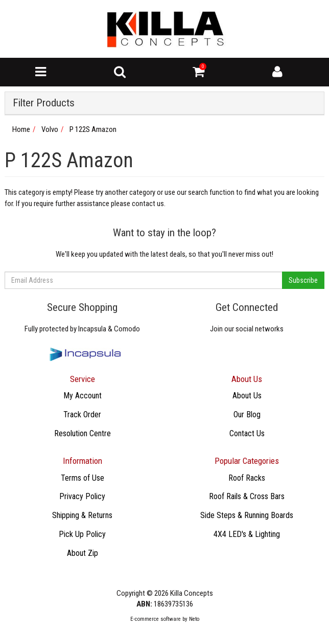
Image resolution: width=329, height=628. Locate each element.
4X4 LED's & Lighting (247, 534)
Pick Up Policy (82, 534)
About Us (247, 395)
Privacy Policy (82, 496)
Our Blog (247, 414)
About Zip (82, 553)
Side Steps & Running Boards (246, 515)
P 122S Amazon (92, 129)
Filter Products (44, 103)
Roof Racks (246, 478)
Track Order (82, 414)
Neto (194, 619)
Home (21, 129)
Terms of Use (82, 478)
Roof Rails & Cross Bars (247, 496)
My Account (82, 395)
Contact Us (247, 433)
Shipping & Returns (82, 515)
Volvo (49, 129)
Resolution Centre (82, 433)
